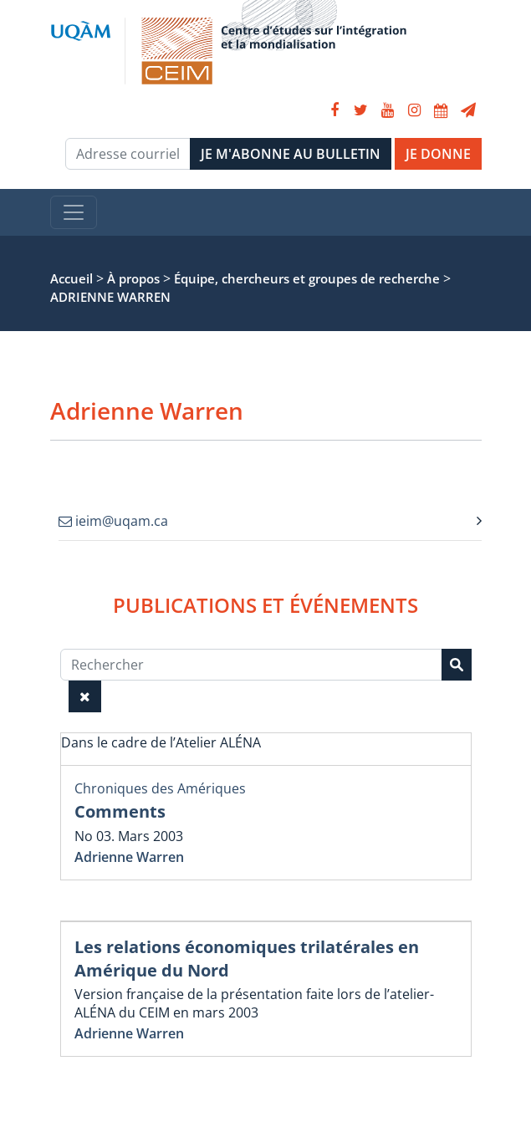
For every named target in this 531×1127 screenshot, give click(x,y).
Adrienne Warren (129, 857)
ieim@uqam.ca (113, 521)
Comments (120, 811)
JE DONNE (438, 154)
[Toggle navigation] (73, 212)
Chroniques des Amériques (160, 788)
